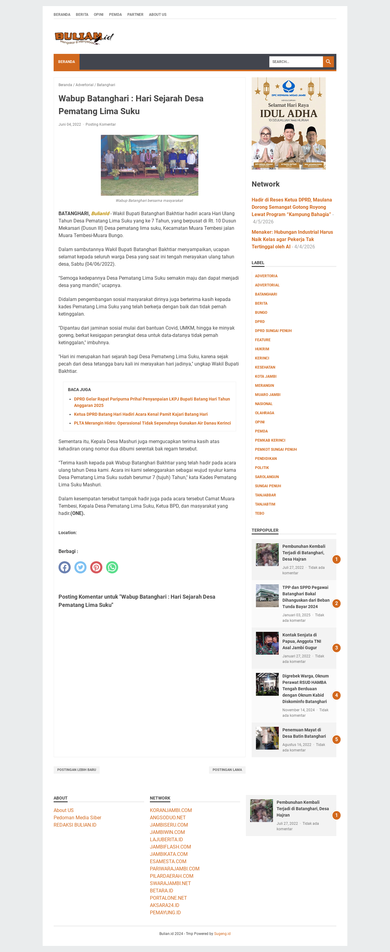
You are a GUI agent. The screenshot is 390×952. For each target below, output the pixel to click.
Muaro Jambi (268, 395)
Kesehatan (265, 367)
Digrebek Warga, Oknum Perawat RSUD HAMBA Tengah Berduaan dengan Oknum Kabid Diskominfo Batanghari (305, 689)
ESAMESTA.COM (168, 861)
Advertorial (267, 285)
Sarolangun (267, 477)
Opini (99, 14)
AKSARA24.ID (164, 905)
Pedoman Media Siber (77, 818)
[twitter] (80, 567)
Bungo (261, 312)
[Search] (296, 61)
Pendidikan (266, 459)
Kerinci (262, 358)
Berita (82, 14)
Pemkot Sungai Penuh (276, 449)
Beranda (62, 14)
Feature (263, 340)
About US (64, 810)
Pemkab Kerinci (270, 440)
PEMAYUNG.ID (165, 912)
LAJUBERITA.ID (166, 839)
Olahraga (264, 413)
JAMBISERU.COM (169, 825)
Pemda (115, 14)
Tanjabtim (265, 504)
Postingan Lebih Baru (76, 770)
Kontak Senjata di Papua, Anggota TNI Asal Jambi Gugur (301, 641)
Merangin (264, 385)
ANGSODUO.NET (168, 818)
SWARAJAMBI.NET (170, 883)
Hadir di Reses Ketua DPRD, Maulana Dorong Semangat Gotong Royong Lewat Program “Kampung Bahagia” (292, 207)
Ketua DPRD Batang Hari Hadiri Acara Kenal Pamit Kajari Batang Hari (141, 414)
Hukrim (262, 349)
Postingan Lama (227, 770)
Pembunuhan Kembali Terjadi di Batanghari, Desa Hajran (303, 553)
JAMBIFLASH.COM (170, 847)
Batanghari (266, 294)
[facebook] (64, 567)
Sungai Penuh (268, 486)
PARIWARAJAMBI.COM (175, 869)
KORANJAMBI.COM (171, 810)
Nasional (264, 404)
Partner (135, 14)
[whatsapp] (112, 567)
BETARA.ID (161, 891)
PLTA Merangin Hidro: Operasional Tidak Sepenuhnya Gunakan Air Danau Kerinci (152, 423)
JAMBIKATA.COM (169, 854)
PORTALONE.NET (168, 898)
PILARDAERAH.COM (171, 876)
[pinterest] (96, 567)
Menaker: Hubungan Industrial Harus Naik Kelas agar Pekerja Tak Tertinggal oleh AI (292, 239)
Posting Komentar (101, 124)
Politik (262, 468)
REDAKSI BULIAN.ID (75, 825)
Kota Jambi (266, 376)
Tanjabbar (265, 495)
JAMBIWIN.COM (167, 832)
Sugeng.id (222, 934)
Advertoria (266, 276)
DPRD (260, 322)
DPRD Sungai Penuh (273, 331)
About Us (157, 14)
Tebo (259, 513)
